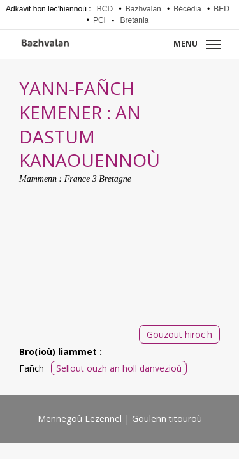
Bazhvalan (143, 8)
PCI (99, 20)
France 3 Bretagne (97, 179)
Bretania (134, 20)
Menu (197, 43)
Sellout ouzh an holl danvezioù (119, 368)
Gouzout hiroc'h (179, 334)
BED (221, 8)
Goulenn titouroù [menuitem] (167, 418)
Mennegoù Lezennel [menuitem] (80, 418)
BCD (105, 8)
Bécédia (187, 8)
